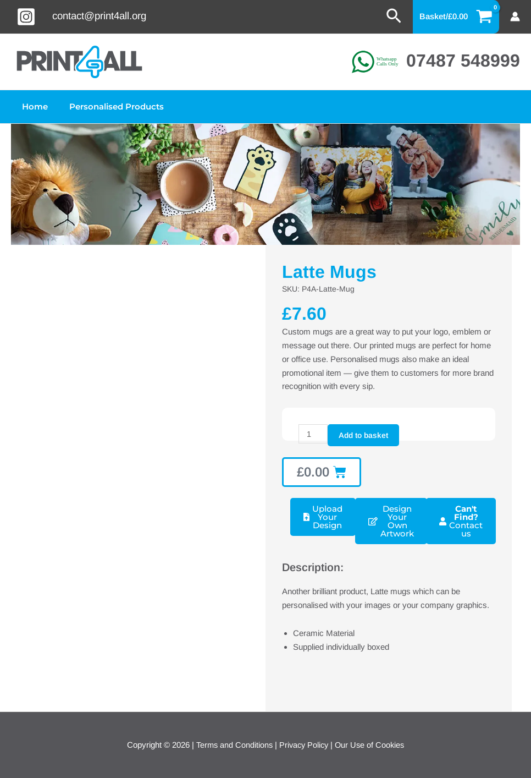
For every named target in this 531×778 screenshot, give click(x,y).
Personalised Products (109, 106)
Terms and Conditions (232, 744)
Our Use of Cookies (371, 744)
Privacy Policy (303, 744)
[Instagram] (26, 16)
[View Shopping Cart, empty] (456, 17)
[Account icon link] (515, 16)
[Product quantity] (313, 434)
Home (32, 106)
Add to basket (364, 435)
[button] (394, 17)
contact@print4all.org (99, 15)
